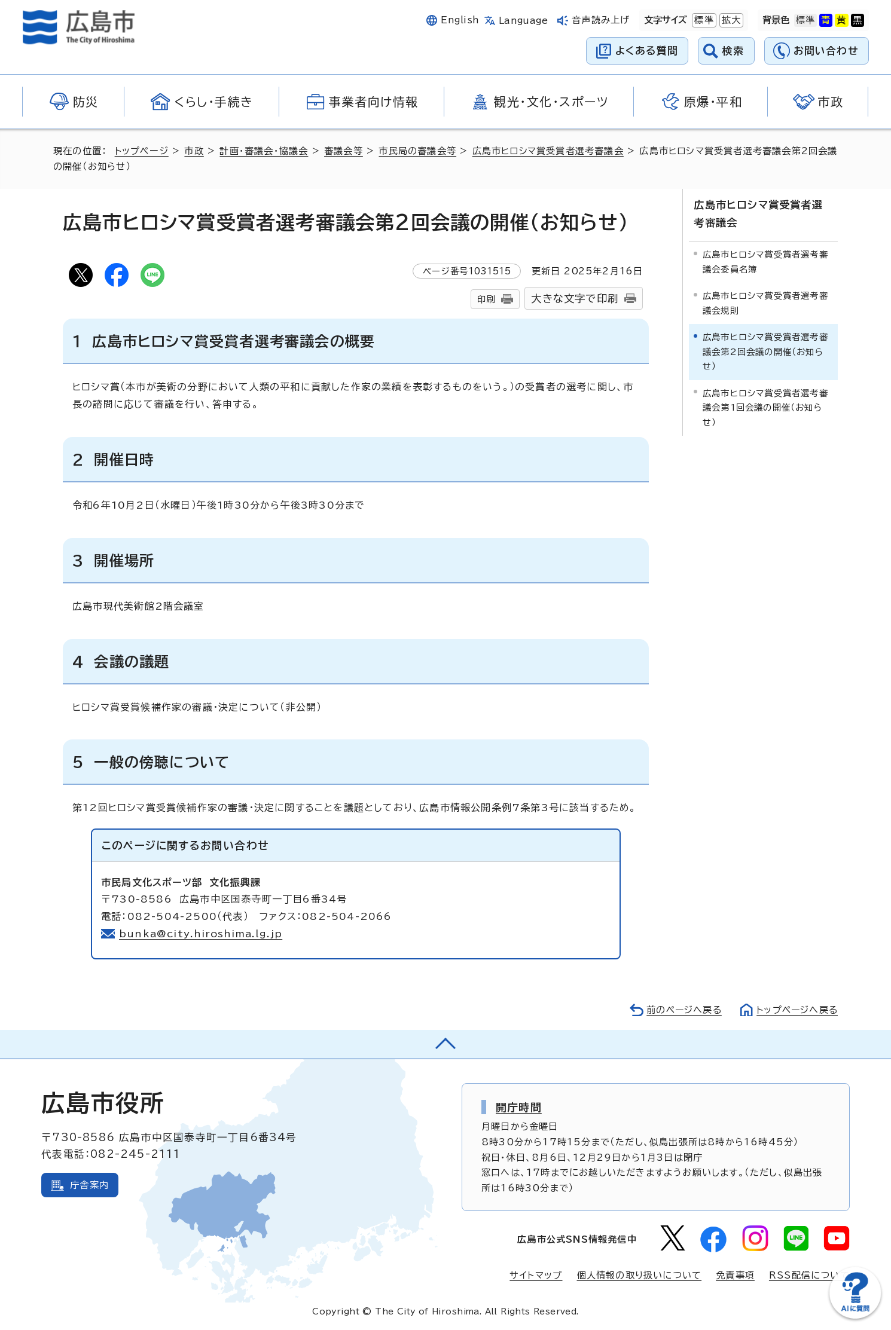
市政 (194, 150)
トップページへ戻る (796, 1009)
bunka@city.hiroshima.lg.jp (201, 933)
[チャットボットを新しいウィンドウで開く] (855, 1315)
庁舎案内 (89, 1185)
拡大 (730, 20)
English (460, 20)
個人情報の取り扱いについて (639, 1275)
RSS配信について (809, 1275)
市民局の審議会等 (418, 150)
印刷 (486, 299)
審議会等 (344, 150)
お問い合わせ (826, 50)
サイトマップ (535, 1275)
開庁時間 (519, 1107)
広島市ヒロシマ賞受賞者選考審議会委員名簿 (765, 261)
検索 (733, 50)
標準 (702, 20)
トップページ (142, 150)
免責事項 (735, 1275)
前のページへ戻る (680, 1009)
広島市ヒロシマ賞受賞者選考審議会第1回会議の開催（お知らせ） (765, 407)
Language (523, 20)
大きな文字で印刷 (574, 298)
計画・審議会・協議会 (264, 150)
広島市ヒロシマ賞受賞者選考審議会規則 (765, 302)
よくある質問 (646, 50)
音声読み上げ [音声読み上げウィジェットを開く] (601, 20)
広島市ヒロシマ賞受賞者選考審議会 (549, 150)
